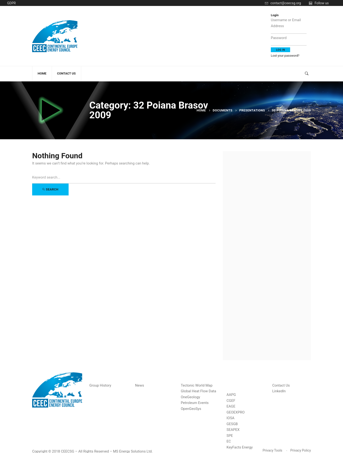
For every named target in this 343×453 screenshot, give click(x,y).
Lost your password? (285, 55)
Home (201, 110)
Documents (222, 110)
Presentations (252, 110)
